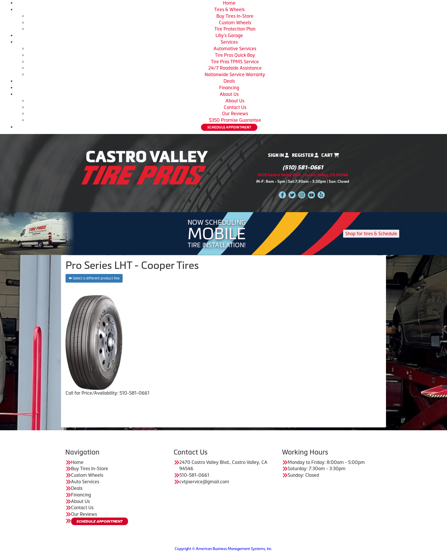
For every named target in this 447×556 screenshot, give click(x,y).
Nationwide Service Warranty (235, 74)
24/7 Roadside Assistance (235, 67)
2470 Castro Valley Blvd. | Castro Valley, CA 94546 (302, 175)
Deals (229, 81)
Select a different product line (94, 278)
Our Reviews (235, 113)
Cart (330, 155)
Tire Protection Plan (234, 28)
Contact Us (235, 107)
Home (229, 2)
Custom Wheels (235, 22)
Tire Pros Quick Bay (235, 55)
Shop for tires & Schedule (371, 233)
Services (229, 41)
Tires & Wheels (229, 9)
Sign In (278, 155)
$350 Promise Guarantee (235, 120)
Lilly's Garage (229, 35)
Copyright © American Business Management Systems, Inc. (223, 549)
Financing (229, 87)
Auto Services (85, 481)
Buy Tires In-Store (234, 16)
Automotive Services (235, 48)
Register (305, 155)
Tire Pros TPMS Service (235, 61)
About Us (229, 94)
